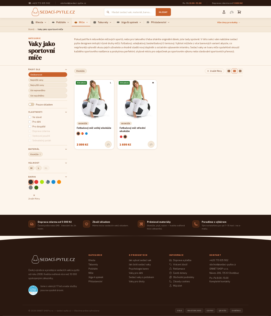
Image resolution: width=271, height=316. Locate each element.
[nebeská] (53, 182)
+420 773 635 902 (41, 3)
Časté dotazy (178, 272)
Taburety (102, 22)
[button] (47, 104)
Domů (31, 29)
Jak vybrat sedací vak (140, 260)
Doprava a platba (180, 260)
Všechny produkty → (228, 22)
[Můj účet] (224, 12)
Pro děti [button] (34, 121)
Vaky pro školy (137, 281)
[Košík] (239, 12)
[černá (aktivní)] (30, 181)
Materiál (47, 149)
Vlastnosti (47, 112)
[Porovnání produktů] (231, 12)
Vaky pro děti (136, 272)
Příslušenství (158, 22)
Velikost (47, 163)
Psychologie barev (139, 268)
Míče (81, 22)
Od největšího (37, 95)
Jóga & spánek (128, 22)
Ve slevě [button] (35, 117)
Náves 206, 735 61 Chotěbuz (224, 272)
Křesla (38, 22)
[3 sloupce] (229, 71)
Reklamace (177, 268)
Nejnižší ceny (36, 80)
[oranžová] (59, 182)
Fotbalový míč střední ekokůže (132, 129)
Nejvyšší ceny (37, 85)
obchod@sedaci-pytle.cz (73, 3)
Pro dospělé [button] (37, 126)
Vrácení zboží (178, 264)
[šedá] (30, 187)
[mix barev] (47, 182)
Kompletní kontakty (219, 281)
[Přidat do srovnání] (108, 144)
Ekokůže (35, 154)
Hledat (163, 12)
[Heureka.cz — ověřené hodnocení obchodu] (33, 290)
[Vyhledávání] (134, 12)
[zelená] (36, 187)
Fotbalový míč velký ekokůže (94, 127)
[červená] (36, 182)
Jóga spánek (96, 277)
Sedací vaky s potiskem (141, 277)
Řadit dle (47, 69)
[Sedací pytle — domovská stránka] (52, 12)
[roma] (82, 133)
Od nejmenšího (37, 90)
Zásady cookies (179, 281)
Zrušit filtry (34, 197)
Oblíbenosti (36, 74)
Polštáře (60, 22)
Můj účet (175, 285)
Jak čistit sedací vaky (140, 264)
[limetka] (42, 182)
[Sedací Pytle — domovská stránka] (55, 259)
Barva (47, 177)
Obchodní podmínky (181, 277)
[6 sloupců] (240, 71)
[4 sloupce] (234, 71)
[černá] (78, 133)
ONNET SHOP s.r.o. (219, 268)
